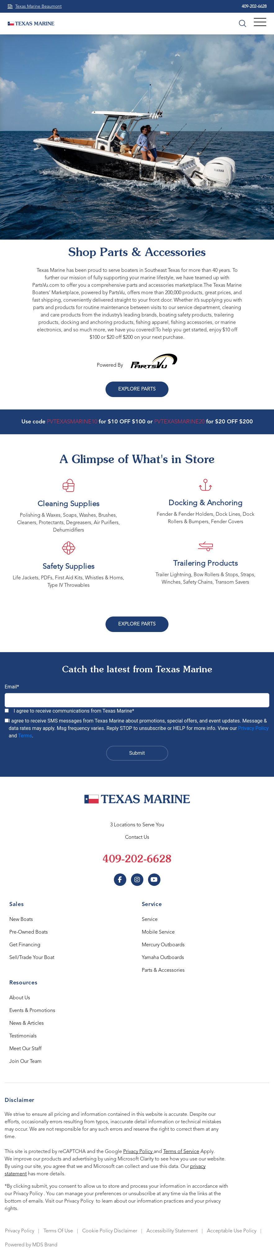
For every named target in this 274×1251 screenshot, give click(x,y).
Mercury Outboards (163, 945)
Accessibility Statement (172, 1231)
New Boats (21, 919)
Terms (25, 736)
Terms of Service (181, 1151)
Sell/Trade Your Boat (31, 957)
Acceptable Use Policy (231, 1231)
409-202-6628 (254, 6)
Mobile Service (158, 932)
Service (150, 919)
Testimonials (23, 1036)
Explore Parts (137, 389)
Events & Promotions (32, 1010)
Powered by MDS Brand (31, 1245)
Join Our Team (25, 1061)
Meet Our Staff (25, 1048)
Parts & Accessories (163, 970)
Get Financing (24, 945)
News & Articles (26, 1023)
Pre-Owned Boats (28, 932)
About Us (19, 998)
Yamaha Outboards (163, 957)
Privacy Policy (253, 728)
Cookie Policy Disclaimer (109, 1231)
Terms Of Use (58, 1231)
